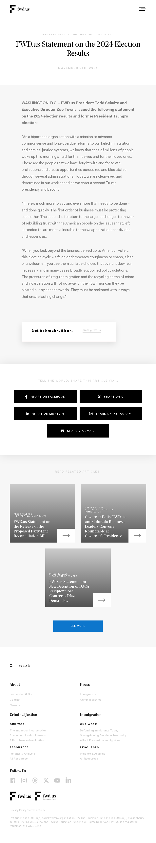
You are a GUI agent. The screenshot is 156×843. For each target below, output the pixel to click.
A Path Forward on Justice (27, 740)
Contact (15, 700)
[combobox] (132, 9)
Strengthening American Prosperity (103, 735)
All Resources (19, 759)
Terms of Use (36, 810)
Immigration (88, 694)
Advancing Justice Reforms (28, 735)
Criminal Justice (90, 700)
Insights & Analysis (22, 754)
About (15, 685)
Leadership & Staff (22, 694)
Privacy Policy (18, 810)
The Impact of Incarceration (28, 730)
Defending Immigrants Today (99, 730)
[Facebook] (13, 780)
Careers (15, 705)
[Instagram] (24, 780)
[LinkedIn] (68, 780)
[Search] (11, 665)
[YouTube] (57, 780)
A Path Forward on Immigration (100, 740)
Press (85, 685)
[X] (46, 780)
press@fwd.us (92, 330)
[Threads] (35, 780)
